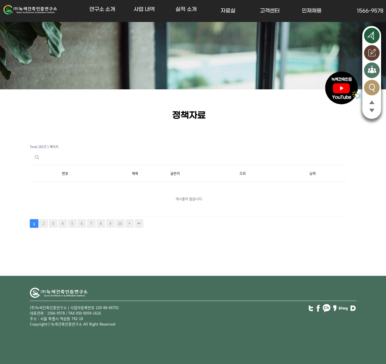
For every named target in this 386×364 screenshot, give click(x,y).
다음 (129, 223)
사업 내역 (144, 9)
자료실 (228, 11)
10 (120, 223)
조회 (242, 173)
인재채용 (312, 11)
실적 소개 (186, 9)
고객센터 (270, 11)
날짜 (312, 173)
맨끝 (139, 223)
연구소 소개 (102, 9)
